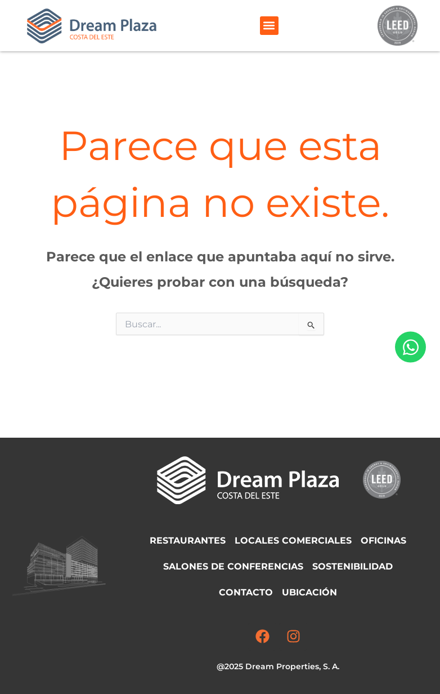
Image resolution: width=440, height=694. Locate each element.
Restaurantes (188, 540)
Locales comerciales (293, 540)
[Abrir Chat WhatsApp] (410, 347)
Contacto (246, 592)
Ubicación (309, 592)
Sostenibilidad (352, 566)
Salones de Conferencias (233, 566)
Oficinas (383, 540)
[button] (269, 25)
